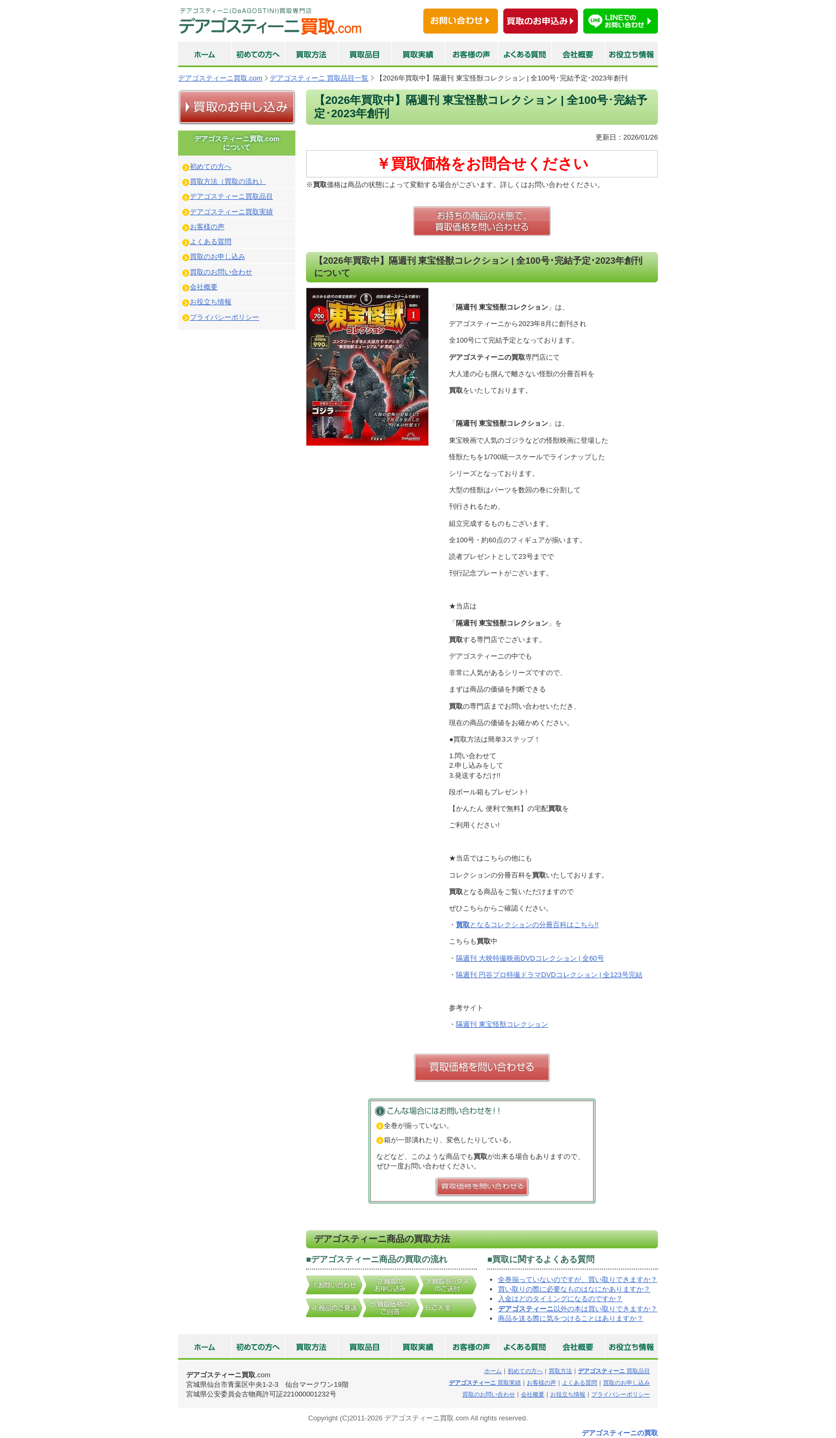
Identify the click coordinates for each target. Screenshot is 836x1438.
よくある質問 (210, 242)
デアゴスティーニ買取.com (220, 78)
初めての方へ (210, 166)
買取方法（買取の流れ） (228, 181)
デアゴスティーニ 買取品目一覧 (319, 78)
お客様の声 (207, 227)
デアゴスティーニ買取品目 (231, 196)
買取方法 (560, 1371)
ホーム (493, 1371)
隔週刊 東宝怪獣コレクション (502, 1024)
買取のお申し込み (217, 257)
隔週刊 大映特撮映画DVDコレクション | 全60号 (530, 958)
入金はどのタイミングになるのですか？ (560, 1299)
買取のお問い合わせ (221, 272)
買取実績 (485, 1382)
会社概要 (204, 287)
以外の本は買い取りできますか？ (577, 1309)
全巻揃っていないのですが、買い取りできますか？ (577, 1279)
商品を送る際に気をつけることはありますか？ (571, 1318)
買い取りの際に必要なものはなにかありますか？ (574, 1289)
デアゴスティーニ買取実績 (231, 212)
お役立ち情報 (210, 302)
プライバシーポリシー (224, 317)
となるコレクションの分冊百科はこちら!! (527, 925)
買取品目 (614, 1371)
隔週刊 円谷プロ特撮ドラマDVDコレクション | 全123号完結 (549, 975)
